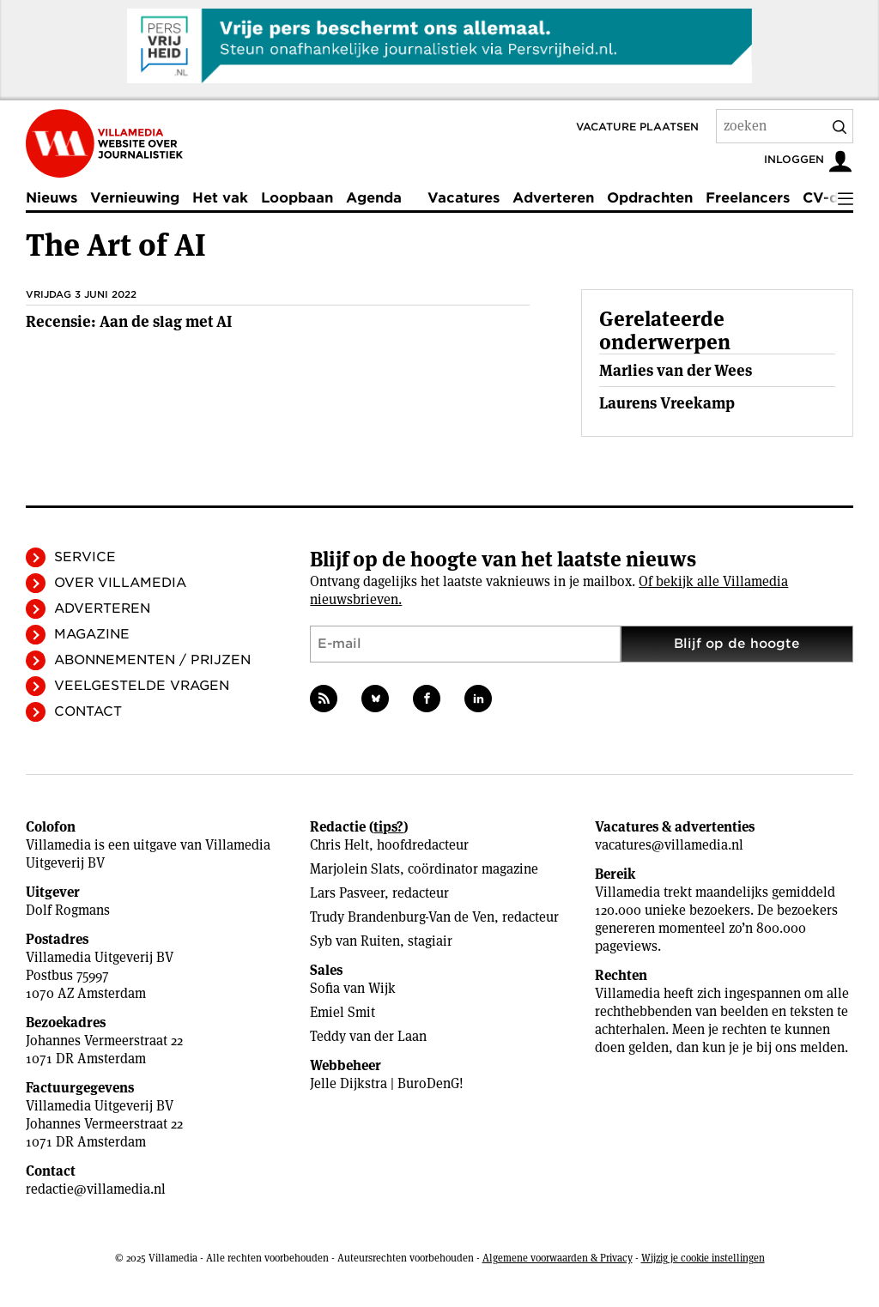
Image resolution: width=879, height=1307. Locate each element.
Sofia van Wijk (353, 988)
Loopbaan (297, 198)
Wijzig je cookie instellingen (703, 1257)
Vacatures (463, 198)
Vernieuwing (134, 198)
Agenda (374, 198)
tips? (388, 827)
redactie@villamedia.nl (96, 1189)
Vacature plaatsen (637, 126)
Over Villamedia (120, 582)
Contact (88, 711)
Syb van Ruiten (355, 941)
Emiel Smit (342, 1012)
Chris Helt (339, 845)
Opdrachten (650, 198)
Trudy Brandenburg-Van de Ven (402, 917)
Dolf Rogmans (68, 910)
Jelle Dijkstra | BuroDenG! (387, 1083)
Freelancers (748, 198)
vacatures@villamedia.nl (669, 845)
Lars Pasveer (347, 893)
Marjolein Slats (355, 869)
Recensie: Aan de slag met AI (129, 321)
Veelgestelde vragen (141, 685)
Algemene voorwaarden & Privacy (557, 1257)
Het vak (220, 198)
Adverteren (553, 198)
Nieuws (51, 198)
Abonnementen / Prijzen (152, 660)
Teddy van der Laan (368, 1036)
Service (85, 557)
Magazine (92, 634)
